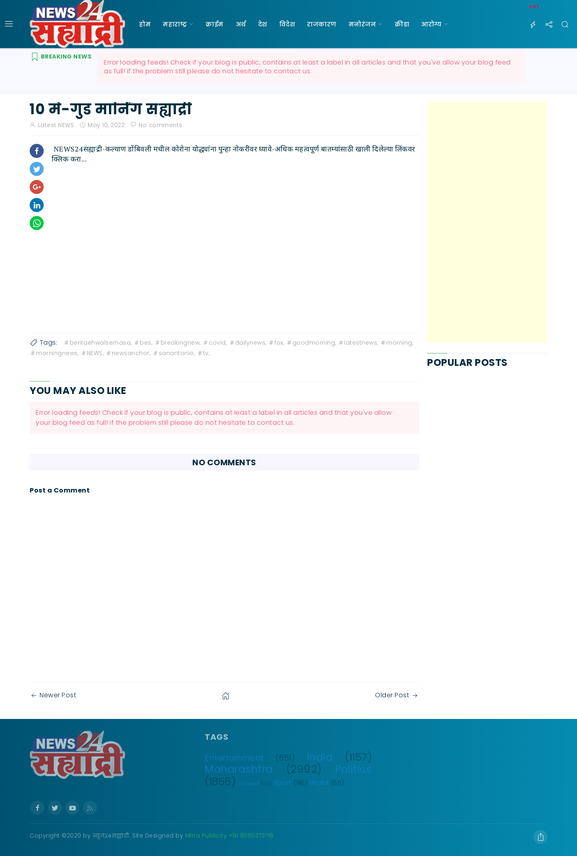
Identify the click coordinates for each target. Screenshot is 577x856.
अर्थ (241, 24)
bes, (142, 343)
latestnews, (358, 343)
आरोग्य (431, 24)
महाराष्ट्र (175, 24)
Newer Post (53, 695)
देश (262, 24)
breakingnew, (177, 343)
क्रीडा (402, 24)
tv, (203, 353)
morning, (396, 343)
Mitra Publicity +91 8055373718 (229, 836)
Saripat (249, 783)
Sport (283, 782)
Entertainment (234, 758)
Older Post (397, 695)
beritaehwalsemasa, (97, 343)
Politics (353, 769)
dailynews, (247, 343)
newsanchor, (128, 353)
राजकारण (322, 24)
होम (145, 24)
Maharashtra (239, 769)
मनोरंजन (362, 24)
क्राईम (215, 24)
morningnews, (54, 353)
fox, (276, 343)
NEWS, (92, 353)
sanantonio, (173, 353)
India (320, 757)
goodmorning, (311, 343)
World (319, 782)
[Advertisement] (487, 222)
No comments (160, 125)
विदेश (287, 24)
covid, (214, 343)
